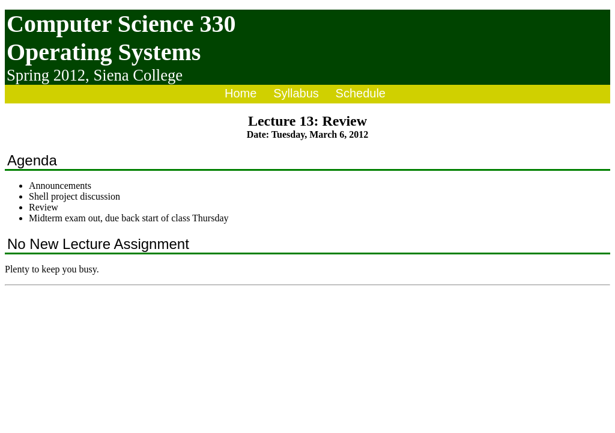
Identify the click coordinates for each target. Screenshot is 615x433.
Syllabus (296, 93)
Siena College (138, 75)
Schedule (361, 93)
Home (240, 93)
